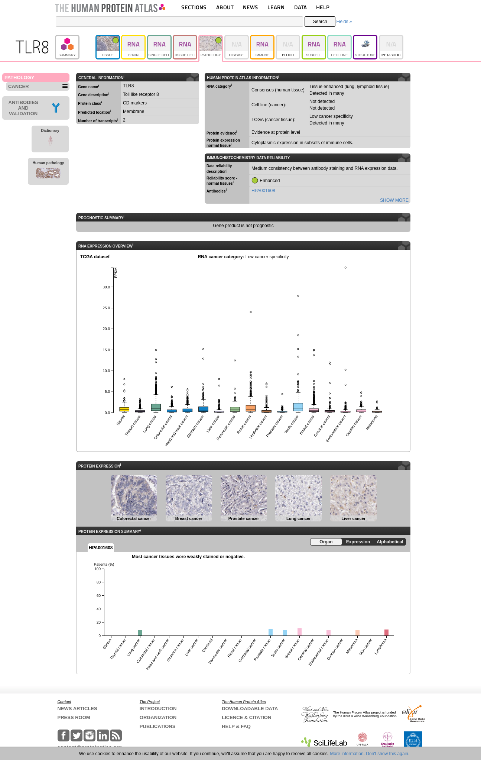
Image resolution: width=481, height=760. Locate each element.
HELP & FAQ (236, 726)
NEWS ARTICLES (77, 708)
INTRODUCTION (158, 708)
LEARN (276, 7)
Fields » (344, 21)
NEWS (250, 7)
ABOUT (225, 7)
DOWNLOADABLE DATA (250, 708)
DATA (300, 7)
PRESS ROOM (74, 717)
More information (347, 753)
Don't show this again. (387, 753)
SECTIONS (194, 7)
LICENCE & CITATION (246, 717)
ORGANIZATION (158, 717)
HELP (322, 7)
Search (320, 21)
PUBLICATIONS (158, 726)
